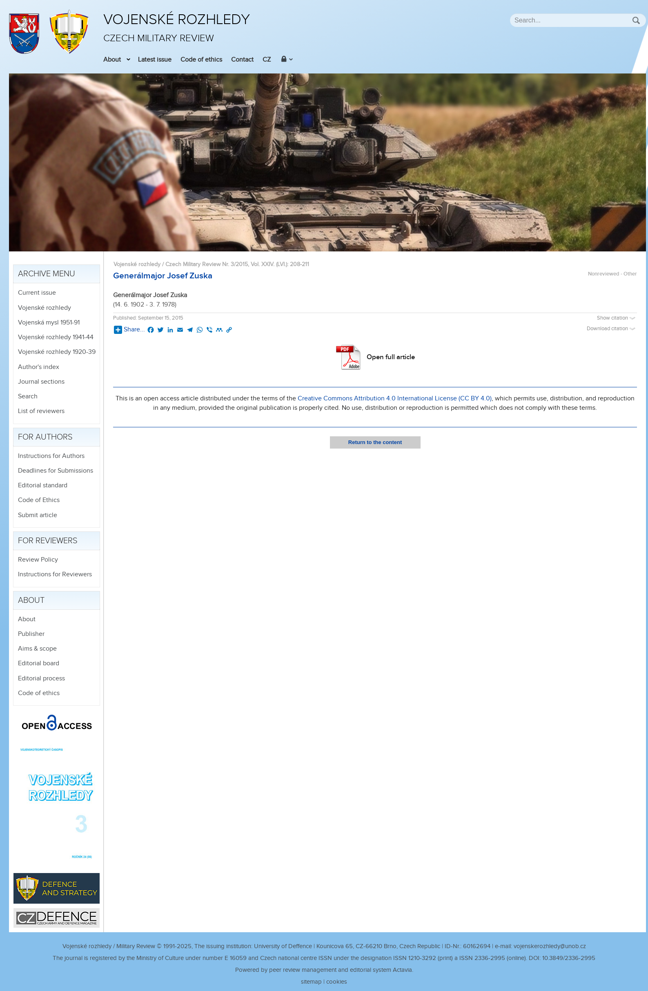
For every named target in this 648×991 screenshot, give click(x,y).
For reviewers (48, 541)
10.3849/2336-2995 (568, 958)
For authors (45, 437)
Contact (242, 60)
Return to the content (375, 442)
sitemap (311, 981)
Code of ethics (201, 60)
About (112, 60)
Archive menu (46, 274)
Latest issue (154, 60)
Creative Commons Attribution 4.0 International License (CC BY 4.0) (395, 398)
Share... (129, 330)
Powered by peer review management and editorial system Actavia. (324, 970)
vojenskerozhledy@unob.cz (550, 946)
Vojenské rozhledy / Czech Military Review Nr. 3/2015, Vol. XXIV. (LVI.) (200, 264)
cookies (336, 981)
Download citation (612, 329)
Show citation (617, 318)
